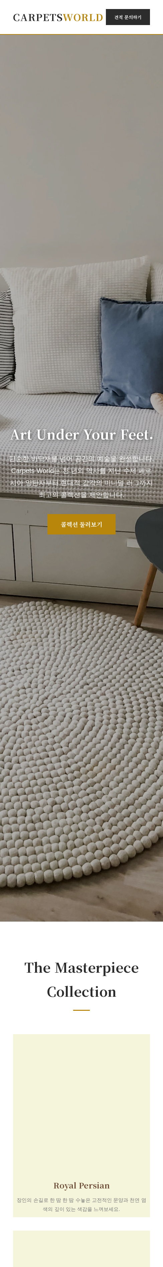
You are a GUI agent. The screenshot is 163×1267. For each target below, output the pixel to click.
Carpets (58, 17)
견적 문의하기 (128, 17)
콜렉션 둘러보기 (81, 524)
